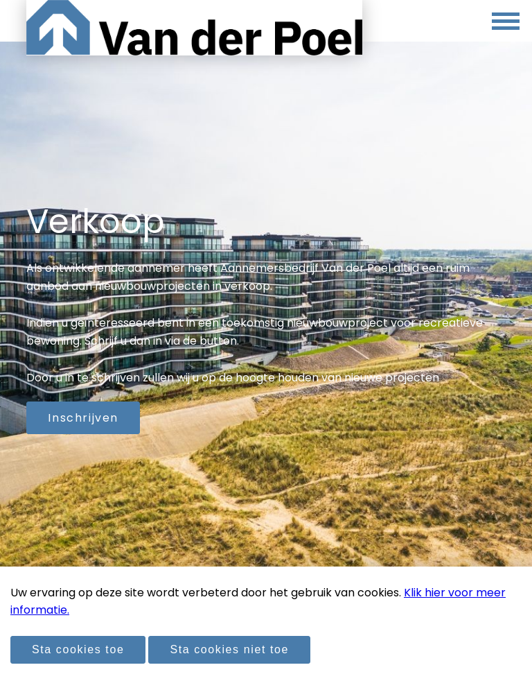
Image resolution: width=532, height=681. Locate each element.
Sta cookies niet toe (229, 649)
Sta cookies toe (78, 649)
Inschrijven (83, 418)
